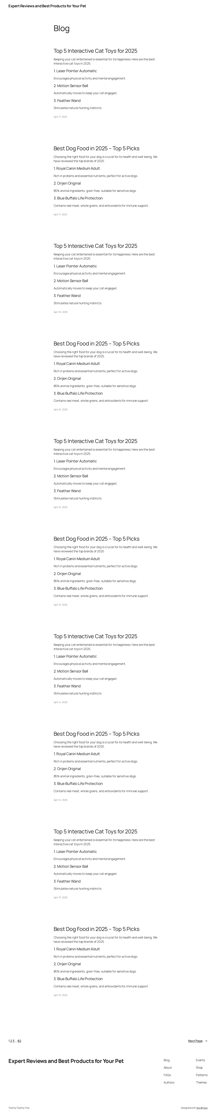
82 (19, 1041)
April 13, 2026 (61, 897)
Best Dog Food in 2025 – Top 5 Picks (97, 148)
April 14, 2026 (61, 702)
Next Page (198, 1041)
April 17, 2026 (60, 116)
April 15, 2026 (61, 507)
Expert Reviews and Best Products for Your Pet (47, 5)
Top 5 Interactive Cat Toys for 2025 (96, 51)
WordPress (202, 1107)
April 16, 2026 (61, 312)
